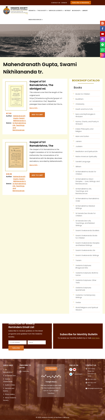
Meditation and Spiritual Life (87, 151)
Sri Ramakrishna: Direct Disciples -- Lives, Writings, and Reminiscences (88, 181)
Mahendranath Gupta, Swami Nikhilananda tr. (19, 118)
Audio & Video (10, 385)
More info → (35, 108)
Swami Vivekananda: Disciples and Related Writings (87, 244)
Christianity (80, 104)
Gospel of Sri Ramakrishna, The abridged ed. (41, 85)
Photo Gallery (10, 394)
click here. (95, 338)
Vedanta (32, 11)
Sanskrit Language (83, 161)
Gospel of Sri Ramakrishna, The (41, 144)
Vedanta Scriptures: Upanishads (83, 288)
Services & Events (56, 11)
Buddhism (79, 99)
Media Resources (36, 20)
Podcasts (26, 371)
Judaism (79, 146)
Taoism (78, 260)
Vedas (78, 302)
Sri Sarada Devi (10, 376)
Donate (64, 3)
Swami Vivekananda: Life (85, 250)
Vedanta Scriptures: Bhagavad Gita (83, 266)
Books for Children (83, 94)
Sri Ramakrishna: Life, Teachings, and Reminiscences (84, 191)
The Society (42, 11)
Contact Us (55, 3)
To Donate (51, 368)
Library (85, 11)
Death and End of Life (84, 109)
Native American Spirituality (86, 156)
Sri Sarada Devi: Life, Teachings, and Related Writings (85, 223)
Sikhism (78, 166)
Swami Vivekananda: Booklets (87, 230)
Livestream (79, 374)
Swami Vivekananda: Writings (87, 255)
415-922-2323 (92, 379)
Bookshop (76, 11)
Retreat (68, 11)
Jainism (79, 141)
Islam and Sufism (82, 136)
